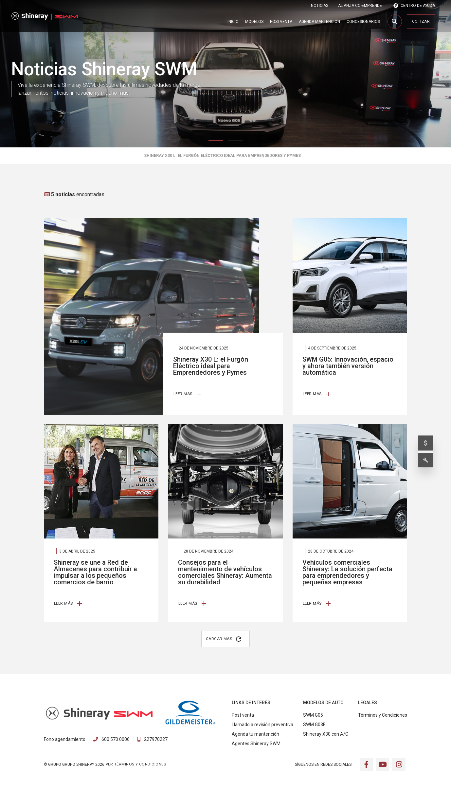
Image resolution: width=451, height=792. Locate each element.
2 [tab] (235, 140)
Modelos (254, 21)
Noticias (319, 5)
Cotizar (421, 21)
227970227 (152, 740)
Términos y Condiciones (382, 716)
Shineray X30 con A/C (325, 735)
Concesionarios (363, 21)
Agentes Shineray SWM (256, 745)
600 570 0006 (111, 740)
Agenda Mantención (319, 21)
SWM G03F (314, 726)
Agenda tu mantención (255, 735)
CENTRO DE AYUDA (414, 5)
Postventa (281, 21)
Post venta (243, 716)
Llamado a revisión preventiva (262, 726)
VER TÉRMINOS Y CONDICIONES (136, 765)
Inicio (233, 21)
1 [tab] (215, 140)
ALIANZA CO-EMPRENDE (360, 5)
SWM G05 (313, 716)
